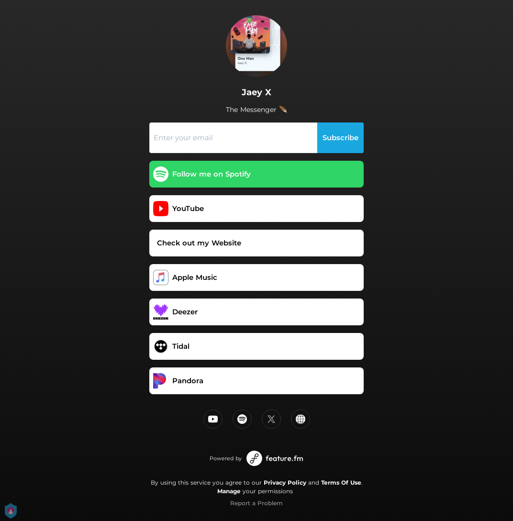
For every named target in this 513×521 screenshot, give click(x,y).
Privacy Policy (285, 482)
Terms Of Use (341, 482)
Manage (229, 491)
